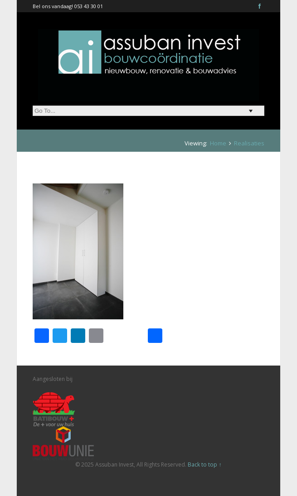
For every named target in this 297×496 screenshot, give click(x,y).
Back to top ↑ (204, 464)
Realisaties (249, 143)
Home (218, 143)
